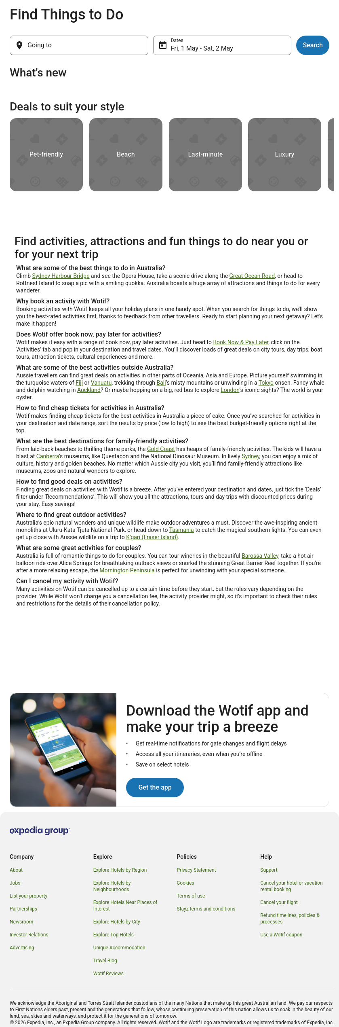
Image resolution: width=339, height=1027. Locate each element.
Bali (161, 382)
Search (313, 45)
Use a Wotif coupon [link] (281, 935)
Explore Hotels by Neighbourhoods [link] (112, 886)
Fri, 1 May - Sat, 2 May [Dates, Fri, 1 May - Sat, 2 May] (202, 48)
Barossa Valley (260, 556)
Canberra (47, 456)
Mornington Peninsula (126, 570)
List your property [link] (28, 896)
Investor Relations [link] (29, 935)
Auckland (89, 390)
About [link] (16, 870)
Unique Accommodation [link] (119, 948)
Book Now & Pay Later (240, 342)
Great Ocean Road (252, 276)
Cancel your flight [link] (279, 902)
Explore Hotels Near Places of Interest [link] (125, 906)
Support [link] (268, 870)
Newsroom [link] (21, 922)
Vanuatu (101, 382)
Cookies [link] (185, 883)
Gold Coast (161, 449)
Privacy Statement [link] (196, 870)
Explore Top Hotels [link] (113, 935)
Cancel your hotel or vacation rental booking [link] (291, 886)
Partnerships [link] (23, 909)
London (230, 390)
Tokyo (266, 382)
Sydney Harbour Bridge (61, 276)
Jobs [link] (15, 883)
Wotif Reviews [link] (108, 973)
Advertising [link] (22, 948)
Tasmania (181, 530)
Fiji (79, 382)
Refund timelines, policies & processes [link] (290, 919)
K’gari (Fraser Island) (152, 537)
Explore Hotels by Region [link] (120, 870)
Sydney (250, 456)
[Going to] (79, 45)
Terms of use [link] (191, 896)
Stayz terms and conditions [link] (206, 909)
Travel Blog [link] (105, 960)
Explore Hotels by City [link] (116, 922)
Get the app (154, 787)
